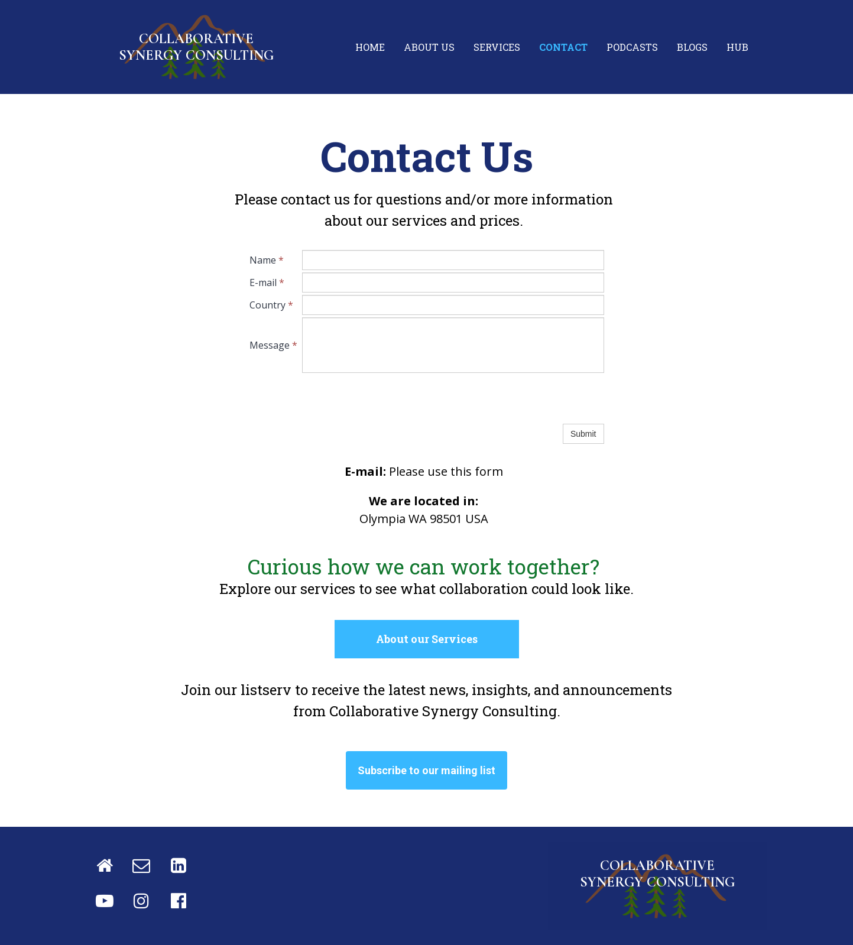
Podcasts (632, 47)
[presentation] (392, 398)
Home (370, 47)
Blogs (692, 47)
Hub (737, 47)
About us (429, 47)
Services (496, 47)
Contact (563, 47)
